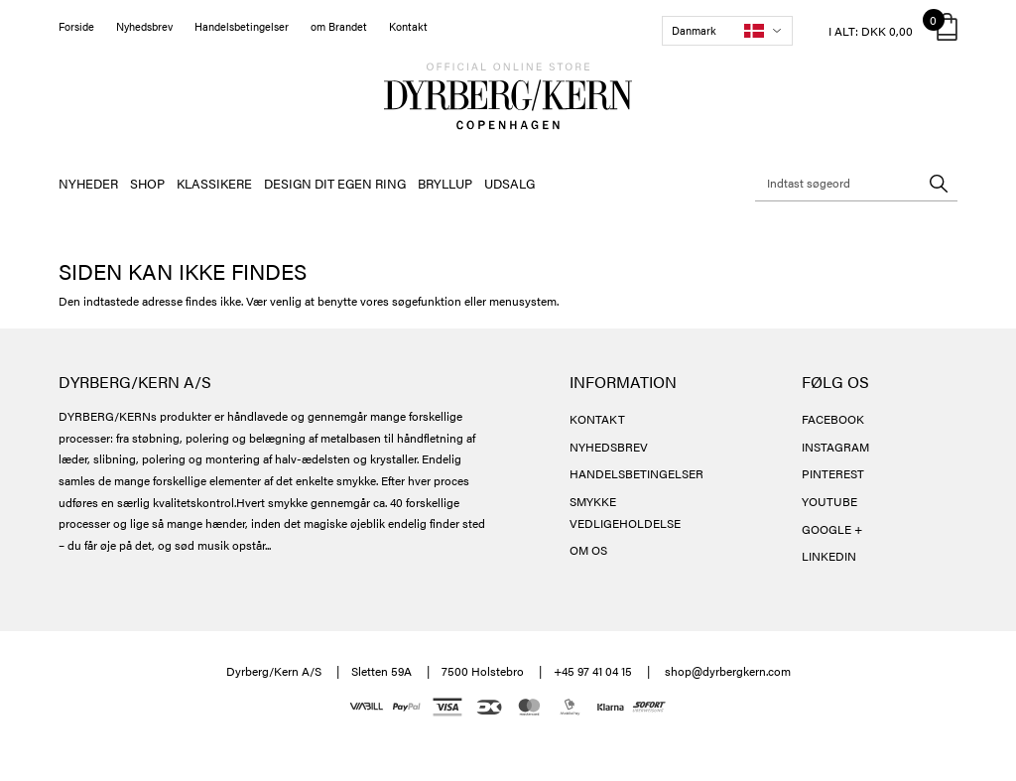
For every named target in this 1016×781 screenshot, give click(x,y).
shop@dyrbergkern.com (728, 671)
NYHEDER (88, 183)
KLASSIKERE (214, 183)
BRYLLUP (445, 183)
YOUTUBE (829, 501)
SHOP (147, 183)
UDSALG (509, 183)
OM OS (588, 550)
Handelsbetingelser (241, 26)
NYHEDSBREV (609, 447)
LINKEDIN (829, 556)
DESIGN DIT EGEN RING (335, 183)
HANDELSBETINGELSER (636, 473)
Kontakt (408, 26)
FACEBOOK (833, 419)
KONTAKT (597, 419)
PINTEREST (833, 473)
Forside (76, 26)
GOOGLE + (832, 529)
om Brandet (339, 26)
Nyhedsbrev (144, 26)
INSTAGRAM (835, 447)
